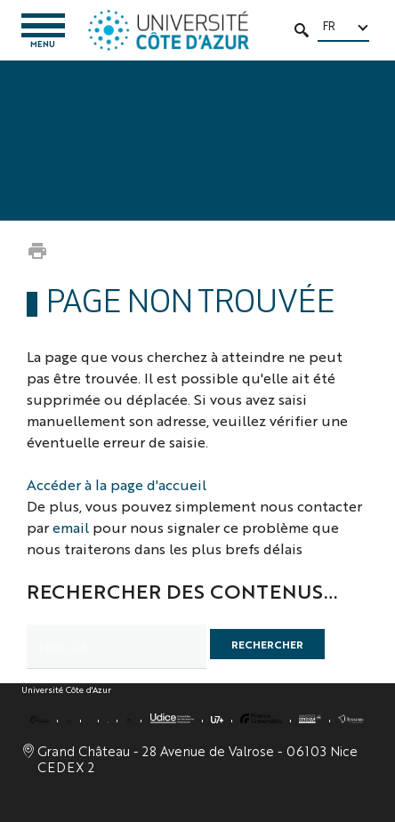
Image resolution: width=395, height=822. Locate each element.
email (70, 527)
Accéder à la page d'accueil (116, 484)
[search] (116, 647)
